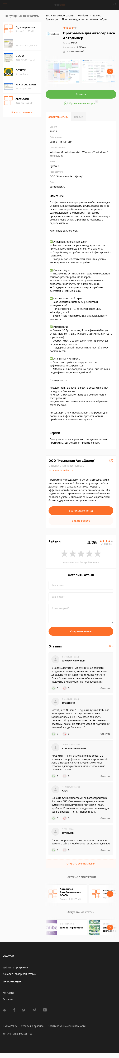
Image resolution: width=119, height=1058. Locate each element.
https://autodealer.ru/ (61, 470)
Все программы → (22, 112)
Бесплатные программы (60, 15)
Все (111, 646)
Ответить (105, 688)
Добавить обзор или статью (19, 974)
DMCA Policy (10, 1026)
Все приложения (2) (81, 510)
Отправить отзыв (81, 631)
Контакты (8, 992)
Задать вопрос (81, 520)
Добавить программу (15, 967)
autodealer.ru (57, 186)
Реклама (8, 999)
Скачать (81, 94)
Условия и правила (32, 1026)
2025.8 (70, 43)
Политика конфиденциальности (66, 1026)
